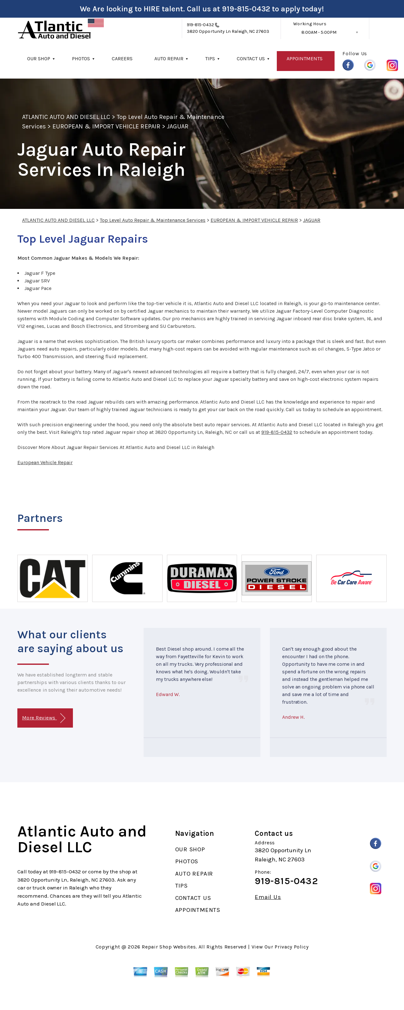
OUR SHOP (38, 59)
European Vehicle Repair (45, 462)
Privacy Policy (291, 947)
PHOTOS (81, 59)
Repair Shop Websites (169, 947)
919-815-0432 (246, 8)
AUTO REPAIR (168, 59)
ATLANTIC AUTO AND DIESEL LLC (66, 117)
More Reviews (43, 718)
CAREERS (122, 59)
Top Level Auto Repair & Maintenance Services (152, 220)
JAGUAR (177, 126)
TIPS (210, 59)
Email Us (268, 897)
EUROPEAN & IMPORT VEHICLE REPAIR (106, 126)
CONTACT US (251, 59)
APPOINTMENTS (305, 59)
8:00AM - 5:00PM (318, 32)
